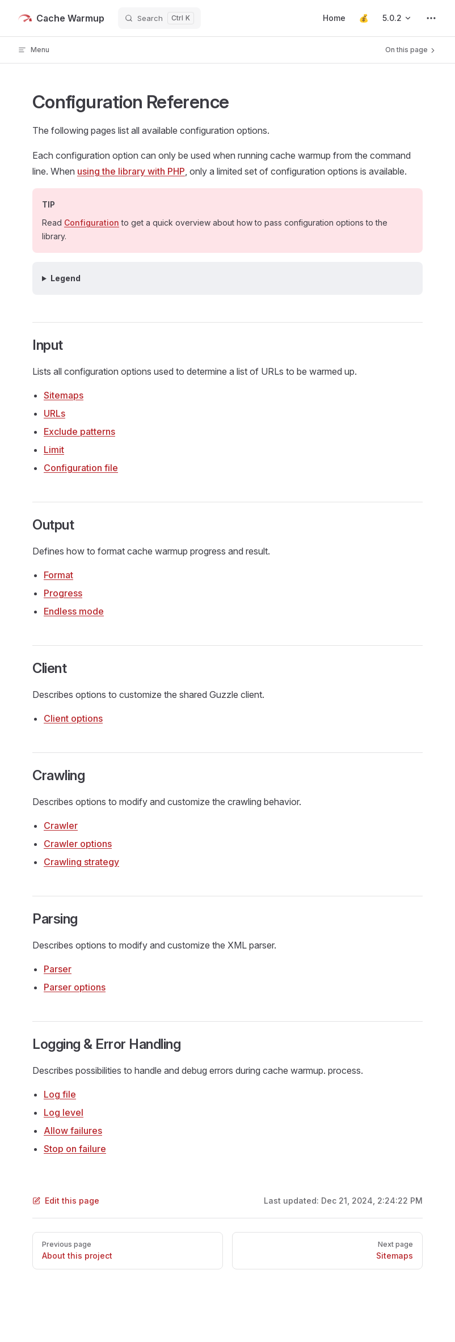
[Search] (159, 18)
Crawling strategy (81, 861)
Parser (57, 969)
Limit (54, 449)
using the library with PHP (131, 171)
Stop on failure (75, 1148)
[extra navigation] (431, 18)
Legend (65, 278)
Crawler (61, 825)
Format (58, 575)
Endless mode (74, 611)
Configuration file (81, 467)
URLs (54, 413)
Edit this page (65, 1200)
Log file (60, 1094)
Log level (63, 1112)
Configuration (91, 222)
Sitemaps (63, 395)
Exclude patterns (79, 431)
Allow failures (73, 1130)
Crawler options (78, 843)
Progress (63, 593)
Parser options (75, 987)
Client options (73, 718)
